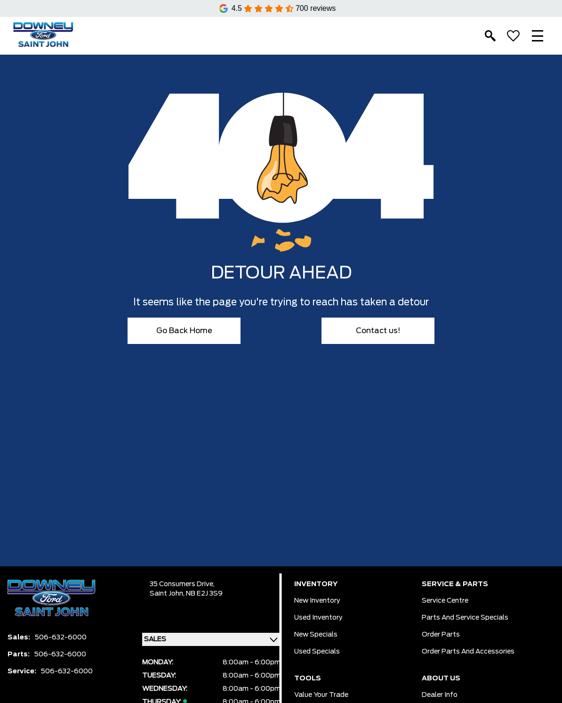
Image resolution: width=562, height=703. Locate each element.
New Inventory (317, 600)
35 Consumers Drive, (182, 584)
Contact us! (378, 331)
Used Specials (317, 651)
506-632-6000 (61, 637)
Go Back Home (184, 331)
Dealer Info (440, 695)
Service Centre (445, 600)
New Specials (315, 634)
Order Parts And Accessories (468, 651)
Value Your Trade (321, 695)
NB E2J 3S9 (204, 593)
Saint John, (168, 593)
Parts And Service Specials (465, 617)
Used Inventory (318, 617)
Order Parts (441, 634)
